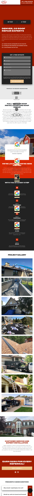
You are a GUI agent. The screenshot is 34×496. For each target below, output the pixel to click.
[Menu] (30, 490)
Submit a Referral (16, 468)
